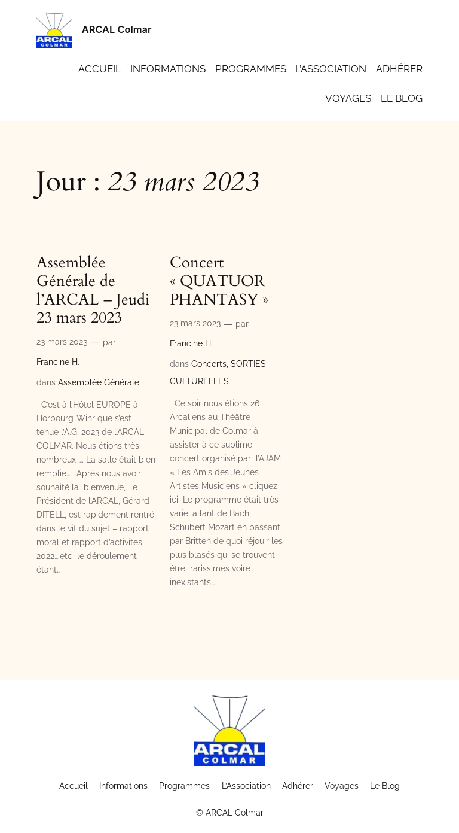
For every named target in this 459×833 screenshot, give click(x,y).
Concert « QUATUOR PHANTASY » (219, 281)
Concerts (209, 363)
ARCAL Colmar (117, 29)
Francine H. (57, 362)
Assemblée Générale (98, 382)
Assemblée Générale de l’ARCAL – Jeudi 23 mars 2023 (92, 290)
